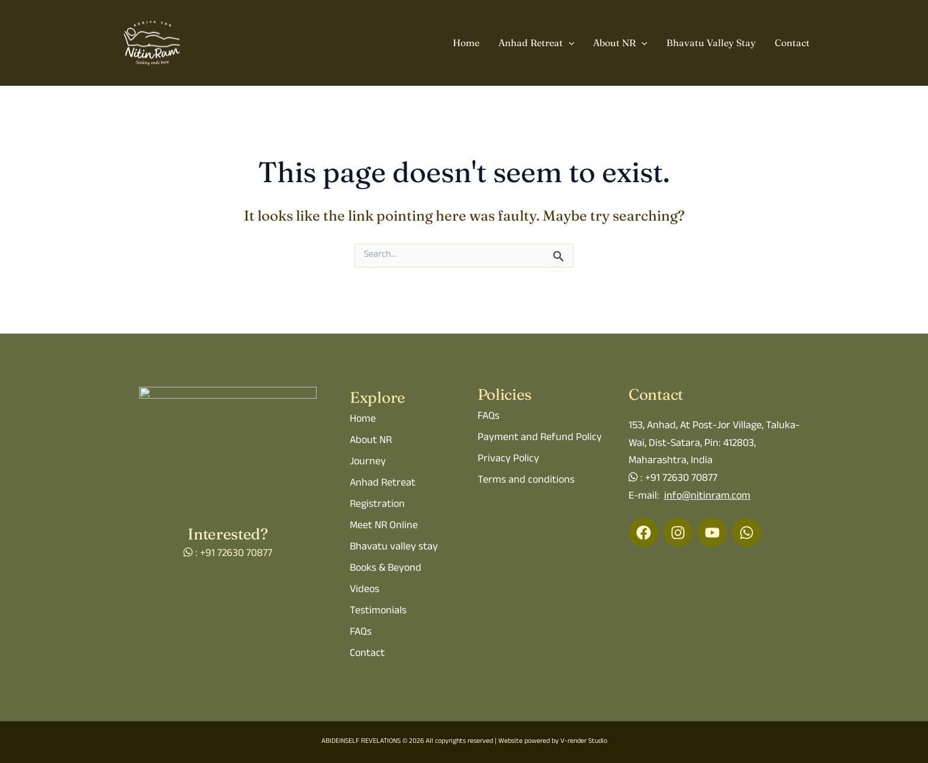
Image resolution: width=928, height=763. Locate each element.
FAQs (361, 633)
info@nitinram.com (707, 497)
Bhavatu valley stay (394, 548)
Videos (364, 590)
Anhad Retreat (536, 43)
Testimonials (378, 611)
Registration (377, 505)
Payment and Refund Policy (540, 438)
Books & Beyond (385, 569)
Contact (792, 43)
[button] (569, 43)
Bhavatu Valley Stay (711, 43)
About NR (620, 43)
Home (466, 43)
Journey (368, 462)
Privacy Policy (508, 459)
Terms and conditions (526, 481)
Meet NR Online (384, 526)
